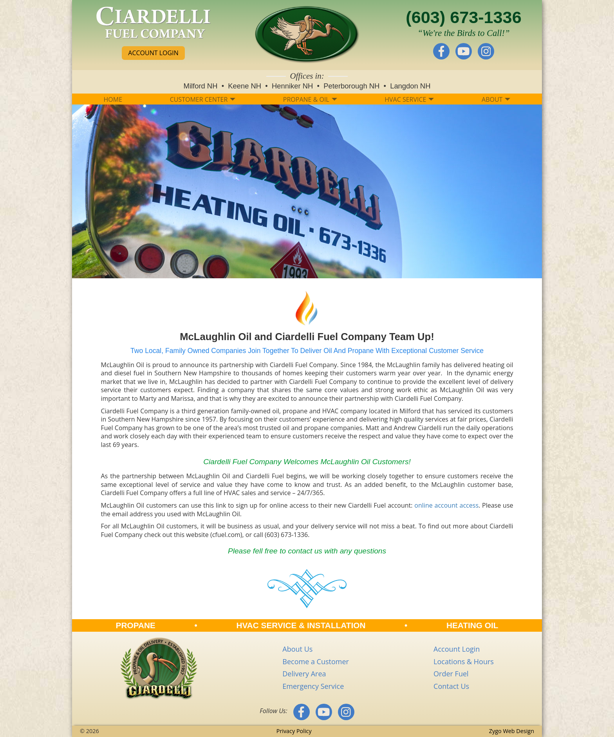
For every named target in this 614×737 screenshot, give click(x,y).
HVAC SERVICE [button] (409, 99)
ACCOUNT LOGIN (153, 53)
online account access (446, 505)
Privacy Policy (294, 731)
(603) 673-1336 (463, 17)
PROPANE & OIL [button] (310, 99)
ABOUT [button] (496, 99)
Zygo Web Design (511, 731)
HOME (113, 99)
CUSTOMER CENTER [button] (203, 99)
